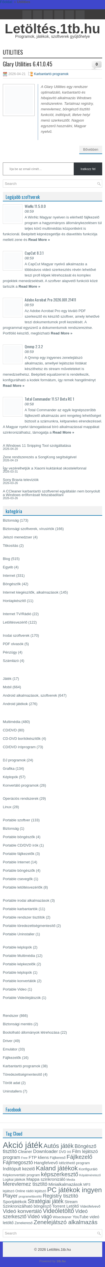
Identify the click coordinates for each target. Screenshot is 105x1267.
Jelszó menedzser (17, 537)
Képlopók (10, 777)
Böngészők (12, 584)
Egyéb (8, 567)
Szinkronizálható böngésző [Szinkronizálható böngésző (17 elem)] (27, 1206)
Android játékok (15, 704)
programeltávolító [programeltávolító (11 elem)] (30, 1196)
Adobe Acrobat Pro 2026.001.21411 (50, 300)
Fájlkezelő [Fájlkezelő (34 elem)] (79, 1157)
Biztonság (11, 520)
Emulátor (10, 1049)
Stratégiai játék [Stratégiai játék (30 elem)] (46, 1201)
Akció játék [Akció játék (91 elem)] (23, 1145)
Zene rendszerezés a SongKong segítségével (39, 457)
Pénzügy (10, 652)
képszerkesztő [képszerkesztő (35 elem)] (59, 1174)
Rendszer (10, 1015)
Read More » (39, 240)
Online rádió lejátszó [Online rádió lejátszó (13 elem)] (30, 1191)
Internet (9, 575)
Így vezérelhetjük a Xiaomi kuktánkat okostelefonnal (44, 468)
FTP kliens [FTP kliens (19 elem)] (39, 1157)
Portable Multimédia (19, 956)
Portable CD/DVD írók (20, 845)
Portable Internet (16, 862)
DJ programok (14, 760)
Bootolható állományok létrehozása (31, 1032)
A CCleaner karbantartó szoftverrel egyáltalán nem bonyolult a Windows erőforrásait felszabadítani (51, 493)
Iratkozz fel (88, 169)
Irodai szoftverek (16, 635)
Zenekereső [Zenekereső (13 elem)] (23, 1223)
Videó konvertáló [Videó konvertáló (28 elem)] (22, 1211)
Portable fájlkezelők (18, 854)
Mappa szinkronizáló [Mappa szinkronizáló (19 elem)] (46, 1179)
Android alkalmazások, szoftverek (30, 695)
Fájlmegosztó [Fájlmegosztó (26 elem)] (18, 1162)
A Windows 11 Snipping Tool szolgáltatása (37, 445)
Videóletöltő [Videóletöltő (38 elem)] (58, 1211)
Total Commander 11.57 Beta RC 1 (49, 399)
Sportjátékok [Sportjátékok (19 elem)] (15, 1201)
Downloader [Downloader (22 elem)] (45, 1151)
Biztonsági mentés (17, 1024)
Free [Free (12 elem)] (24, 1157)
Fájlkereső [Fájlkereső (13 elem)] (58, 1158)
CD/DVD (10, 730)
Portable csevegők (18, 879)
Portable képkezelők (19, 964)
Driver (8, 1041)
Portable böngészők (19, 837)
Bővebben (90, 150)
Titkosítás (10, 545)
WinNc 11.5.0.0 (35, 206)
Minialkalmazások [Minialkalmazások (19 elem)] (65, 1184)
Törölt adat (11, 1083)
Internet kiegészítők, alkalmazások (31, 592)
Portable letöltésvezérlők (23, 887)
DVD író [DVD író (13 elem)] (65, 1152)
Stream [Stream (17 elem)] (71, 1201)
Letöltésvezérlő (15, 622)
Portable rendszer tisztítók (24, 917)
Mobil (7, 687)
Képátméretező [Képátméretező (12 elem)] (90, 1175)
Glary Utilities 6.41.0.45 (27, 64)
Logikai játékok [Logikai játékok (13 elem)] (14, 1180)
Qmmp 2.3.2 (34, 346)
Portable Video (15, 989)
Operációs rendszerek (20, 798)
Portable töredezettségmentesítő (29, 926)
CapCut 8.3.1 (34, 253)
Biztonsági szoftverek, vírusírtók (28, 529)
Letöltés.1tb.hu (52, 28)
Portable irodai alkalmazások (26, 900)
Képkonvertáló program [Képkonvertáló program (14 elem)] (21, 1175)
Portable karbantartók (20, 909)
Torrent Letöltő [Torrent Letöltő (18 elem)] (65, 1206)
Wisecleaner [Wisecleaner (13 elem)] (62, 1217)
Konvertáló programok (21, 785)
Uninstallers (12, 1091)
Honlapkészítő (14, 601)
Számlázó (11, 661)
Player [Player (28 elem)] (10, 1196)
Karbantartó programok (51, 74)
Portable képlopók (17, 947)
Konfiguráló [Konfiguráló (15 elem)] (88, 1169)
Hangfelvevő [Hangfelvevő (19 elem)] (46, 1162)
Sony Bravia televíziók (21, 480)
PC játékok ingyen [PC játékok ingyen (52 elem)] (74, 1190)
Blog (6, 559)
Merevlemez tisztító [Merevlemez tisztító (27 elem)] (25, 1184)
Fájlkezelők (12, 1058)
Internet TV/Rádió (17, 614)
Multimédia (11, 722)
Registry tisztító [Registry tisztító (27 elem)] (60, 1196)
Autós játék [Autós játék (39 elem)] (58, 1145)
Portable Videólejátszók (22, 998)
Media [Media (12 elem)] (70, 1179)
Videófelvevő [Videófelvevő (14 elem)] (90, 1206)
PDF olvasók (13, 644)
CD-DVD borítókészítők (22, 738)
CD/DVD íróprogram (19, 747)
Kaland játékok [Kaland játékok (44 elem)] (57, 1168)
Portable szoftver (16, 820)
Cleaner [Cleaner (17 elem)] (25, 1151)
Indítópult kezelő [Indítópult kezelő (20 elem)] (19, 1168)
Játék (7, 678)
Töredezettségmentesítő (22, 1074)
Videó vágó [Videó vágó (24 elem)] (39, 1216)
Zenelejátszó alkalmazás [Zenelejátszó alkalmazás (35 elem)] (65, 1222)
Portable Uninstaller (18, 934)
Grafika (9, 768)
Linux (7, 807)
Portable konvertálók (19, 981)
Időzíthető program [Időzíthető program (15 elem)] (74, 1163)
